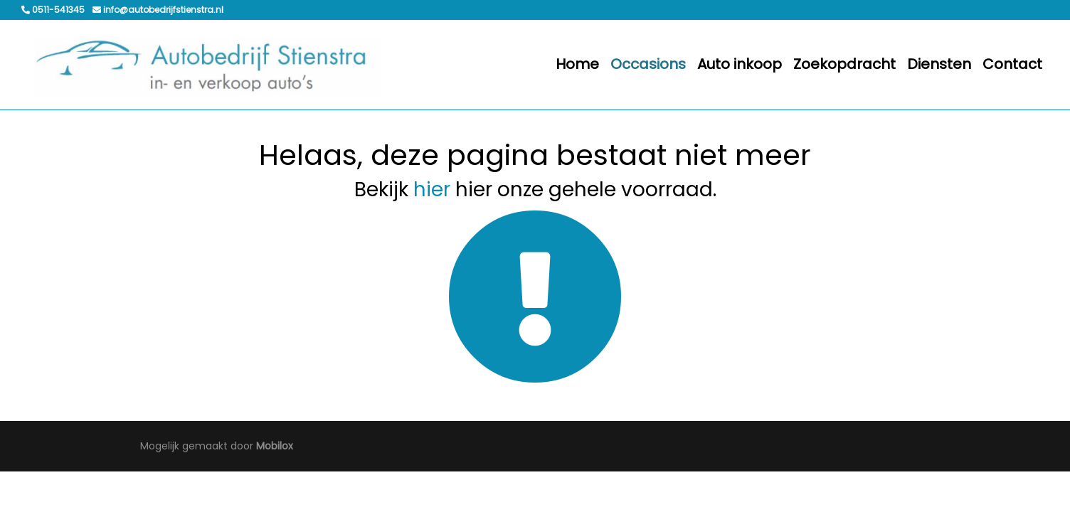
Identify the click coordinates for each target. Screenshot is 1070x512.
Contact (1012, 64)
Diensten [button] (939, 64)
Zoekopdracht (844, 64)
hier (431, 189)
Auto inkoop (739, 64)
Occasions (648, 64)
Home (577, 64)
